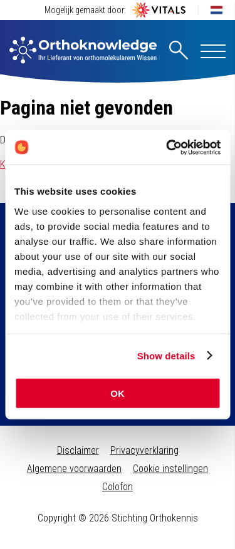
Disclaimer (78, 450)
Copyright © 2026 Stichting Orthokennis (118, 518)
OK (117, 393)
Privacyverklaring (144, 450)
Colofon (117, 487)
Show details (166, 355)
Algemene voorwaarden (74, 469)
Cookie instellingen (170, 469)
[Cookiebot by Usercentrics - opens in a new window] (167, 147)
